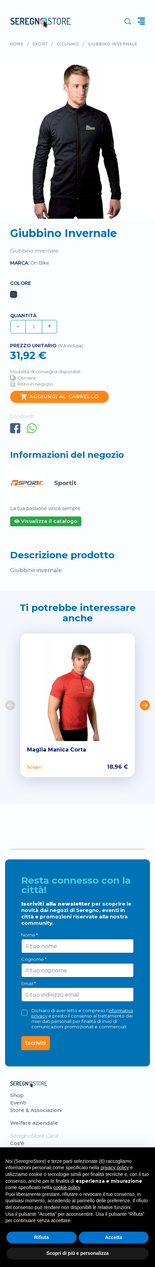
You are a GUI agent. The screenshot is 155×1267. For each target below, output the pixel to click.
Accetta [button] (113, 1237)
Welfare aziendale (34, 1123)
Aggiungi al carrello (59, 397)
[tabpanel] (77, 141)
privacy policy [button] (115, 1167)
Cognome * (34, 959)
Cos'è (17, 1143)
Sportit (65, 483)
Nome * (29, 935)
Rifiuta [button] (41, 1237)
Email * (28, 983)
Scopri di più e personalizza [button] (77, 1253)
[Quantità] (33, 326)
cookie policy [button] (66, 1187)
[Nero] (14, 296)
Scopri (34, 767)
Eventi (18, 1102)
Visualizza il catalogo (45, 521)
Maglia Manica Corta (56, 749)
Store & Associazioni (36, 1110)
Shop (17, 1095)
